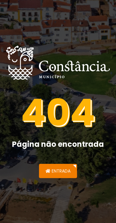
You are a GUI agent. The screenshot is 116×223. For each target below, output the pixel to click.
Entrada (58, 171)
